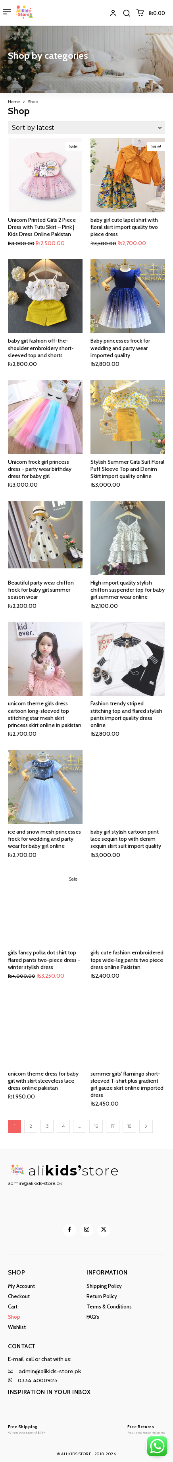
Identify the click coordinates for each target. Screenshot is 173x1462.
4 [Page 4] (63, 1126)
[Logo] (26, 1427)
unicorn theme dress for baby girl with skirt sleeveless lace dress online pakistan (43, 1080)
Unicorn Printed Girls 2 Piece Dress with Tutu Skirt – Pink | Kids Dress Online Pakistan (42, 227)
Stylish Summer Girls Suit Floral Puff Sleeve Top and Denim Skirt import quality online (127, 469)
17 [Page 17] (113, 1126)
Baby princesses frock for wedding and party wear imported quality (120, 347)
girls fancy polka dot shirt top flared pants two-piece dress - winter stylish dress (44, 959)
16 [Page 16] (96, 1126)
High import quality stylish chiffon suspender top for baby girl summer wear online (127, 589)
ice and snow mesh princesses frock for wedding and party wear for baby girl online (44, 838)
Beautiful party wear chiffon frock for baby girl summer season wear (41, 589)
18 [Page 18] (129, 1126)
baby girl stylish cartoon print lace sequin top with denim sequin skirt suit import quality (125, 838)
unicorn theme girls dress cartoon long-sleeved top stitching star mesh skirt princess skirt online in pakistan (44, 714)
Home (14, 101)
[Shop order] (86, 127)
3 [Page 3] (47, 1126)
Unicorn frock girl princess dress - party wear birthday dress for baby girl (39, 469)
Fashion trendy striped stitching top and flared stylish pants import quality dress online (126, 714)
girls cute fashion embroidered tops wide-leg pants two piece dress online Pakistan (126, 959)
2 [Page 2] (31, 1126)
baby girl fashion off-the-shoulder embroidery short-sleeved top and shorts (41, 347)
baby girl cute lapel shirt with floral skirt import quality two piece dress (124, 227)
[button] (126, 13)
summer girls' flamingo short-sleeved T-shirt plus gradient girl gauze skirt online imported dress (126, 1084)
